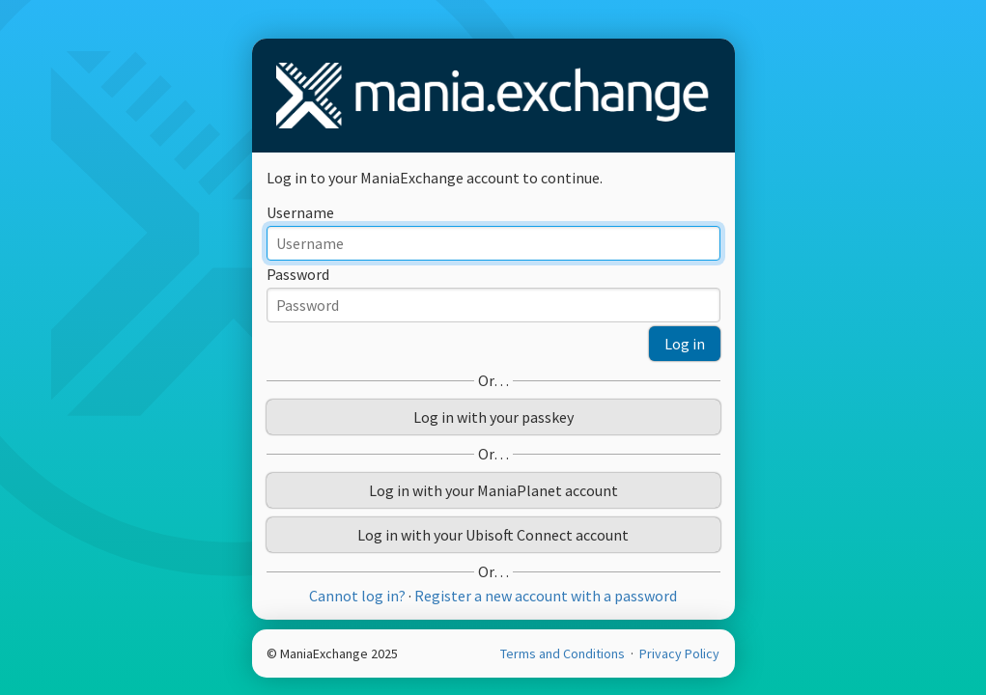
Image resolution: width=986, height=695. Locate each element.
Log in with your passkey (493, 417)
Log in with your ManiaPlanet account (493, 490)
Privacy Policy (679, 653)
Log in (684, 343)
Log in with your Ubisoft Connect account (493, 534)
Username (300, 212)
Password (298, 274)
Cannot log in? (357, 595)
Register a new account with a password (545, 595)
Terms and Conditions (564, 653)
